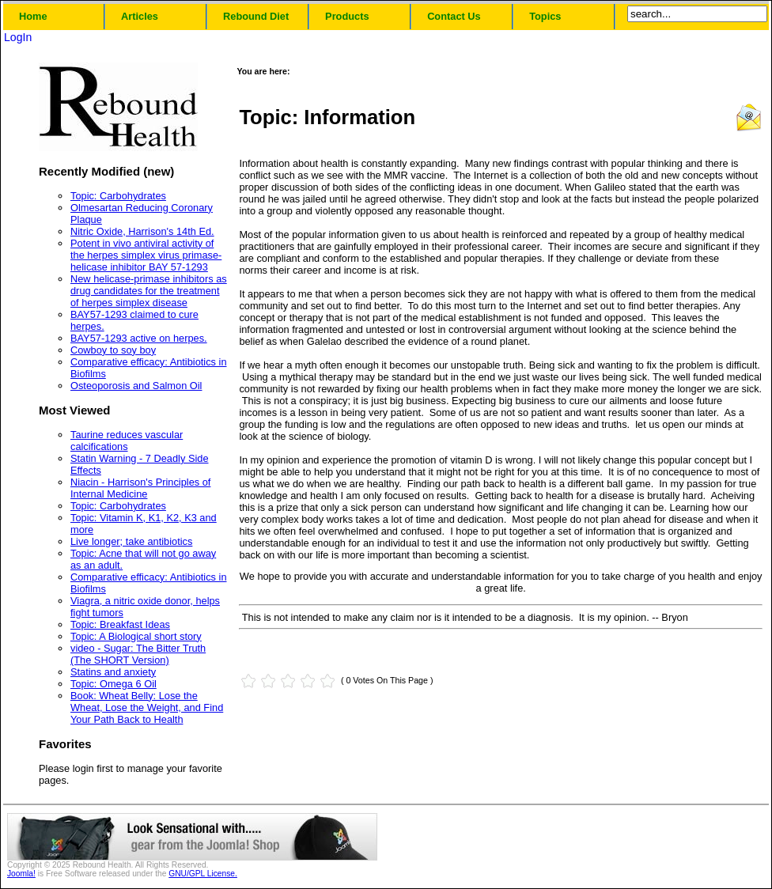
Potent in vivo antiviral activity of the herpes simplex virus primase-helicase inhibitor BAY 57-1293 (145, 255)
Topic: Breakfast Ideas (120, 624)
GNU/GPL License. (202, 873)
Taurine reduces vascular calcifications (126, 440)
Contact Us (454, 16)
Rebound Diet (256, 16)
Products (347, 16)
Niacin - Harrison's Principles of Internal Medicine (140, 488)
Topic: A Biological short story (136, 636)
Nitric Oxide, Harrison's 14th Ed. (142, 231)
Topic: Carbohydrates (118, 196)
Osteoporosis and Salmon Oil (136, 386)
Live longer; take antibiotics (131, 541)
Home (33, 16)
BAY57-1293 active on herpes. (138, 338)
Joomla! (21, 873)
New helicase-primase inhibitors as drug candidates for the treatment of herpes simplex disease (148, 290)
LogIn (18, 37)
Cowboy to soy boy (113, 350)
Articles (139, 16)
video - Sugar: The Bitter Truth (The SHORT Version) (138, 654)
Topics (545, 16)
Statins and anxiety (113, 672)
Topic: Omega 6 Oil (113, 684)
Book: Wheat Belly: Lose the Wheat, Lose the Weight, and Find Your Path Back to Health (146, 707)
